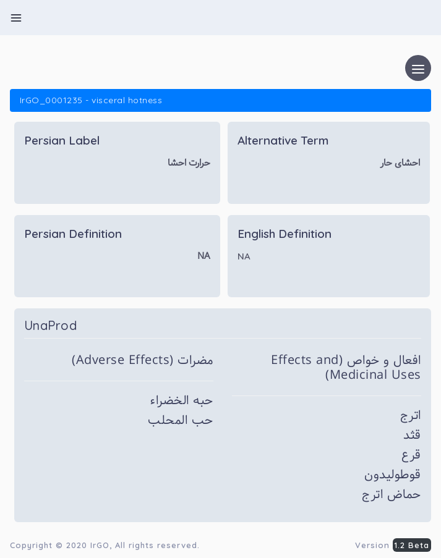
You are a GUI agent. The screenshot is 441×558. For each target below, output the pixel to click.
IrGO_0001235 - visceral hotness (91, 100)
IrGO (99, 545)
